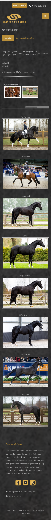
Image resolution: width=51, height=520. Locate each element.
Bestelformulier (19, 5)
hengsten (8, 38)
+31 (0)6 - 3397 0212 (38, 6)
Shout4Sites (25, 514)
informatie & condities (25, 38)
